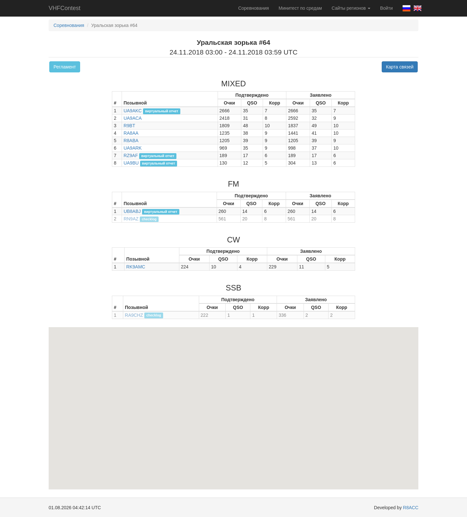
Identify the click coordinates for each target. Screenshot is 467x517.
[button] (229, 423)
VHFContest (64, 8)
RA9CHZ (134, 315)
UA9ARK (133, 148)
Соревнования (253, 8)
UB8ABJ (132, 211)
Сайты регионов (351, 8)
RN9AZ (131, 218)
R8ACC (410, 507)
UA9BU (131, 163)
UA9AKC (133, 110)
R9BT (129, 125)
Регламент (65, 66)
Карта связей (399, 66)
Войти (386, 8)
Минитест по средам (300, 8)
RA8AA (131, 133)
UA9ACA (133, 118)
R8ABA (131, 140)
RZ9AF (131, 155)
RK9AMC (135, 266)
